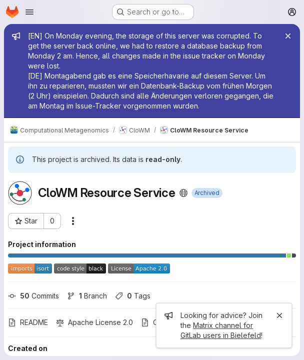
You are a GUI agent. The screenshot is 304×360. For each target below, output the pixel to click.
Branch (87, 296)
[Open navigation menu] (30, 12)
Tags (132, 296)
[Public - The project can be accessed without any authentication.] (184, 193)
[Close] (288, 36)
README (28, 322)
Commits (33, 296)
